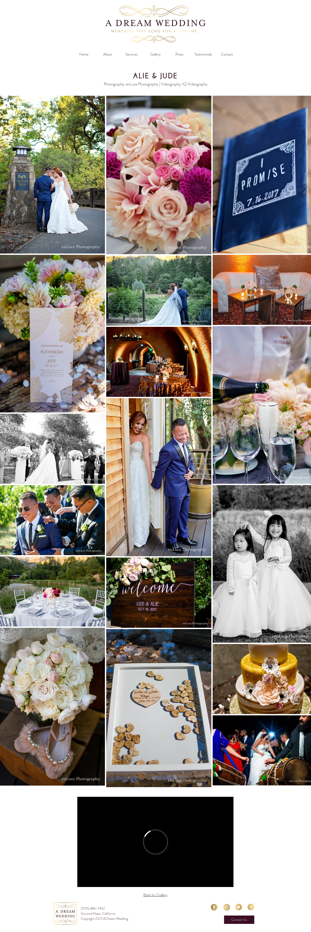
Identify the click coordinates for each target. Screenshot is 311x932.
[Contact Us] (239, 919)
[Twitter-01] (239, 907)
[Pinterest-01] (251, 907)
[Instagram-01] (226, 907)
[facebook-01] (214, 907)
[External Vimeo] (155, 842)
